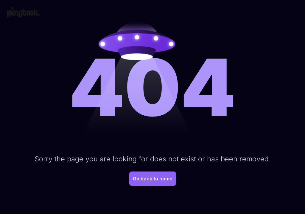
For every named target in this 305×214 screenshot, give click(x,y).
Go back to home (152, 179)
